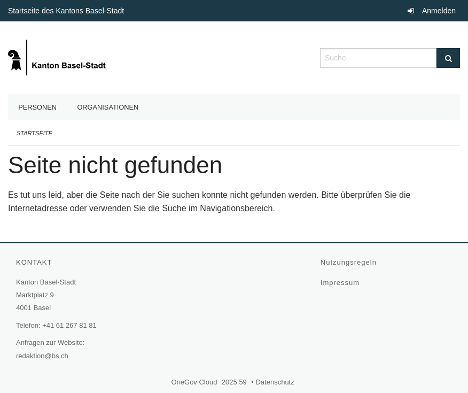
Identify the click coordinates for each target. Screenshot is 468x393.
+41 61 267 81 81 (69, 325)
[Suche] (448, 58)
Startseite (34, 133)
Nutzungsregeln (350, 262)
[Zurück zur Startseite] (58, 56)
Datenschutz (276, 382)
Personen (37, 107)
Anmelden (439, 10)
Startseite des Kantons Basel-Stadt (67, 10)
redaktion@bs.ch (42, 356)
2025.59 (234, 382)
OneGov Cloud (195, 382)
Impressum (341, 283)
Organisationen (107, 107)
